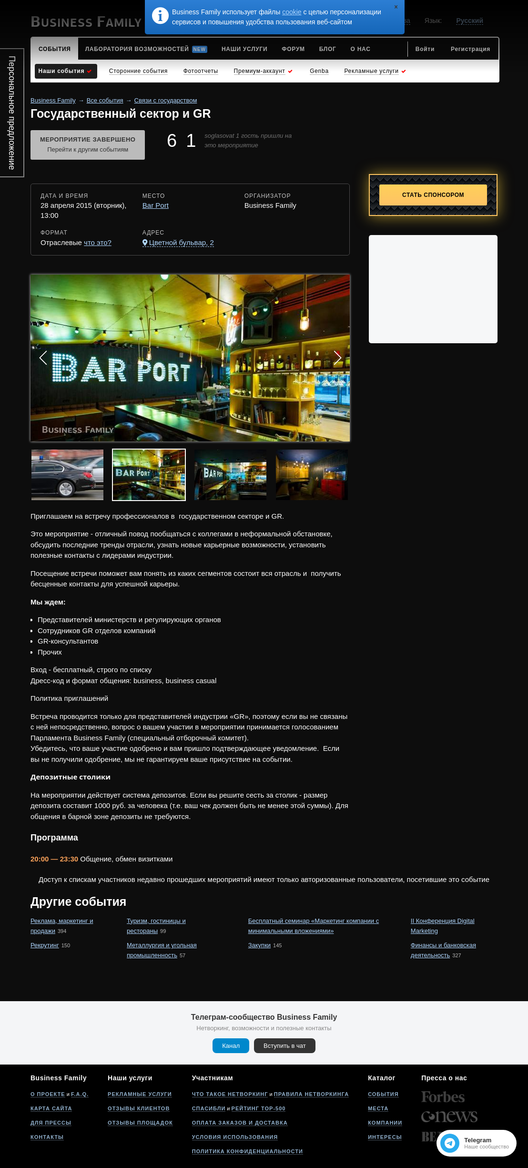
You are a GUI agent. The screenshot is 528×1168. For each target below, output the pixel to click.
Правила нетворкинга (311, 1094)
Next (337, 358)
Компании (385, 1123)
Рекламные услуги (140, 1094)
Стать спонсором (433, 195)
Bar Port (155, 205)
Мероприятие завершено (87, 145)
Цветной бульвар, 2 (181, 242)
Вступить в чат (285, 1045)
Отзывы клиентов (139, 1108)
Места (378, 1108)
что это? (98, 242)
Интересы (385, 1137)
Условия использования (235, 1137)
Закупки (259, 945)
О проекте (47, 1094)
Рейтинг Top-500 (259, 1108)
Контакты (47, 1137)
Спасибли (209, 1108)
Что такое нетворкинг (230, 1094)
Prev (43, 358)
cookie (291, 12)
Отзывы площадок (140, 1123)
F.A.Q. (80, 1094)
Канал (231, 1045)
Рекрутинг (44, 945)
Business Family (53, 100)
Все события (105, 100)
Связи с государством (165, 100)
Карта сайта (51, 1108)
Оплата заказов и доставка (240, 1123)
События (383, 1094)
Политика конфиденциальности (247, 1151)
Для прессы (50, 1123)
